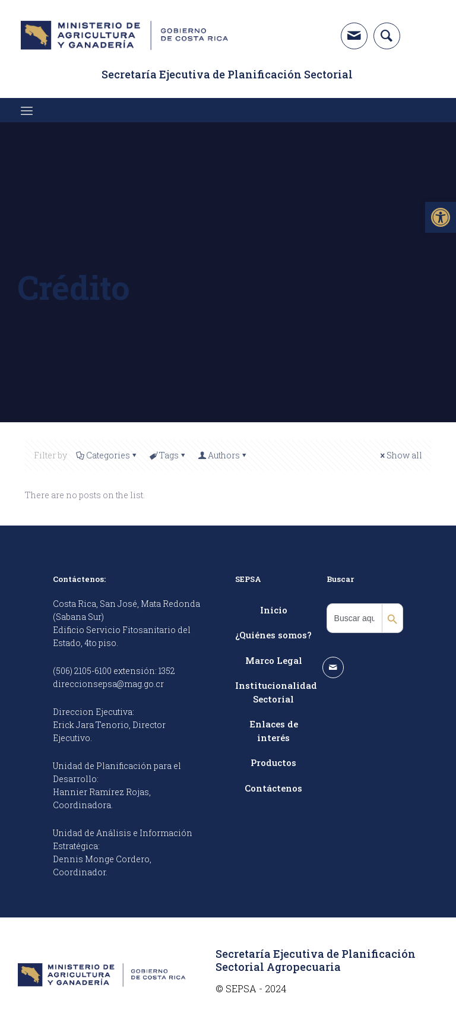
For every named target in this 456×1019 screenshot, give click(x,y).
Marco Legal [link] (273, 660)
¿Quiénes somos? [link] (273, 635)
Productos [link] (273, 762)
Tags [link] (168, 455)
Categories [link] (107, 455)
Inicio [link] (273, 610)
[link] (440, 217)
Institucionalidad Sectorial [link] (273, 692)
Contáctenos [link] (273, 788)
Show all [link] (400, 455)
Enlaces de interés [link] (273, 730)
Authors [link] (223, 455)
